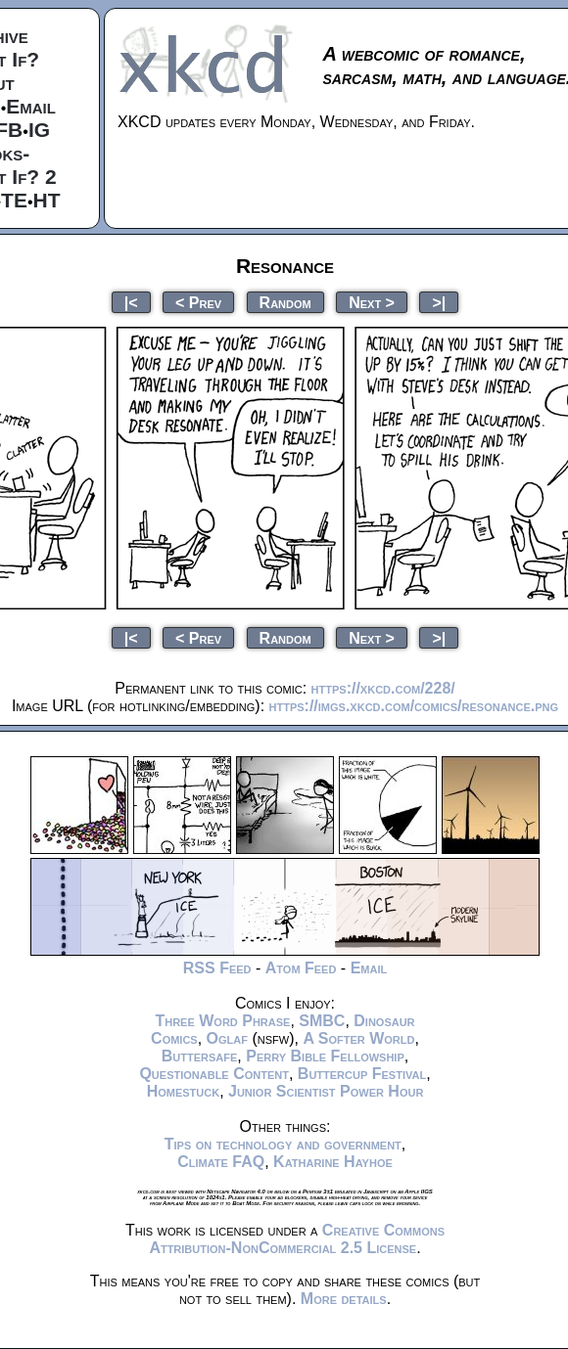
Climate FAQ (220, 1161)
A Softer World (358, 1038)
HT (47, 200)
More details (344, 1298)
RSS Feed (217, 968)
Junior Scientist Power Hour (325, 1091)
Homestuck (183, 1091)
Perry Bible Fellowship (325, 1056)
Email (31, 106)
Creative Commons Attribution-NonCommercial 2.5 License (297, 1239)
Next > (372, 301)
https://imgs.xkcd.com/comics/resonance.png (414, 705)
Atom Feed (301, 968)
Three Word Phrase (222, 1020)
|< (131, 301)
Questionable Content (214, 1073)
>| (439, 301)
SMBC (322, 1020)
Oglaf (227, 1038)
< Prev (198, 301)
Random (285, 301)
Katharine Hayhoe (333, 1161)
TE (14, 200)
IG (39, 129)
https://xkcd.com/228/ (383, 688)
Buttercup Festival (362, 1073)
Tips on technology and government (283, 1144)
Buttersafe (200, 1056)
